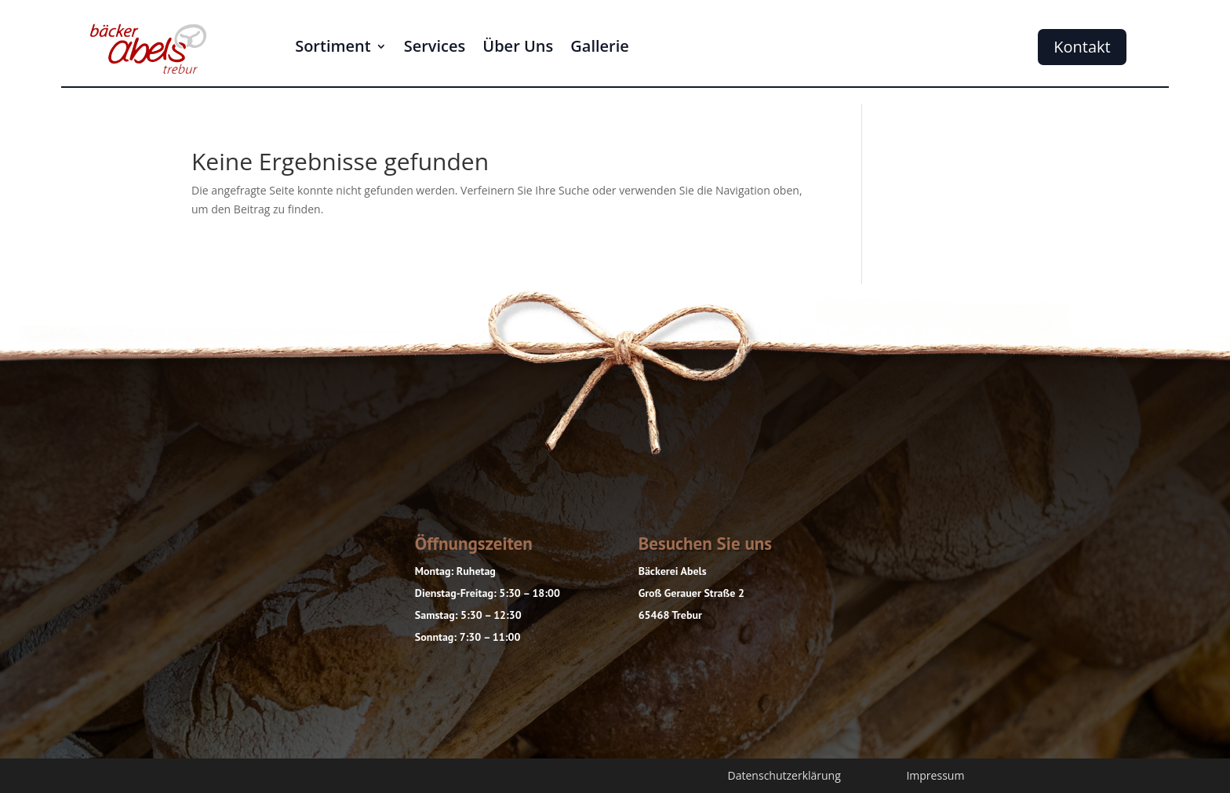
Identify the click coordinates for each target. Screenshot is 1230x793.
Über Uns (517, 48)
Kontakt (1082, 46)
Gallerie (599, 48)
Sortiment (333, 48)
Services (435, 48)
